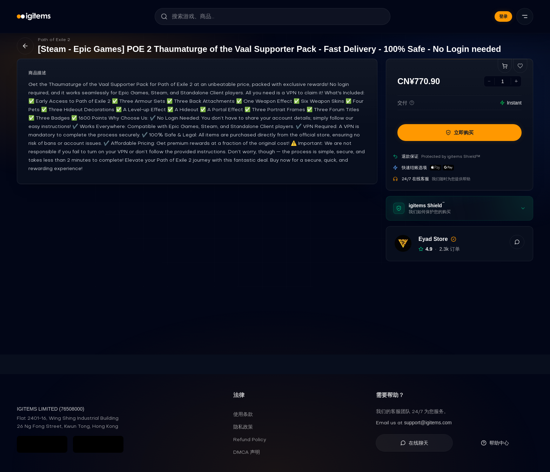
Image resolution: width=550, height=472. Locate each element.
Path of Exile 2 (54, 40)
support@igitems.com (428, 422)
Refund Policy (249, 439)
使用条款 (243, 414)
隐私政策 (243, 427)
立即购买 (459, 132)
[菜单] (524, 16)
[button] (517, 242)
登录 (503, 16)
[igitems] (33, 16)
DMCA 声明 (246, 452)
